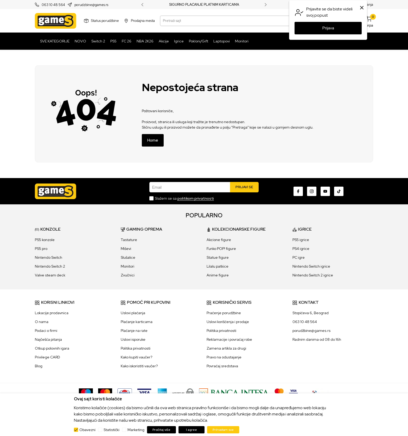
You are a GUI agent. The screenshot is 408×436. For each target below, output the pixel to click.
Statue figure (218, 257)
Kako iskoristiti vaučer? (139, 366)
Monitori (127, 266)
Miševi (126, 248)
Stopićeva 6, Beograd (310, 313)
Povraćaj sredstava (222, 366)
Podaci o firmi (46, 330)
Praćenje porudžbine (224, 313)
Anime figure (218, 275)
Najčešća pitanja (48, 339)
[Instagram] (311, 191)
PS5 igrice (300, 239)
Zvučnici (128, 275)
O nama (41, 321)
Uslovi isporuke (133, 339)
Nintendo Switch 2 (50, 266)
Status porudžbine (105, 20)
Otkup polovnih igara (52, 348)
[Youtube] (325, 191)
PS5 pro (41, 248)
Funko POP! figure (221, 248)
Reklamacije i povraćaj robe (229, 339)
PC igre (298, 257)
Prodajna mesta (143, 20)
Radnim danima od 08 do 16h (316, 339)
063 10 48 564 (53, 5)
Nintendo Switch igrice (311, 266)
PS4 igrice (300, 248)
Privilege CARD (47, 357)
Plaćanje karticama (136, 321)
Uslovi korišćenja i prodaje (228, 321)
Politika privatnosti (135, 348)
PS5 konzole (45, 239)
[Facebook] (298, 191)
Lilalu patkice (217, 266)
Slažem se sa (184, 198)
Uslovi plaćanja (133, 313)
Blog (38, 366)
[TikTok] (338, 191)
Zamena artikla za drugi (226, 348)
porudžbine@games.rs (311, 330)
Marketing (136, 430)
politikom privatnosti (195, 198)
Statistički (111, 430)
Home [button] (152, 140)
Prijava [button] (328, 28)
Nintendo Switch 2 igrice (312, 275)
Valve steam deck (50, 275)
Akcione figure (219, 239)
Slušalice (128, 257)
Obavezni (87, 430)
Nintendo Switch (48, 257)
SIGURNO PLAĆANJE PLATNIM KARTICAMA (204, 5)
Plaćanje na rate (134, 330)
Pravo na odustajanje (224, 357)
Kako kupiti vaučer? (136, 357)
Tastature (129, 239)
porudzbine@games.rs (91, 5)
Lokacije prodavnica (51, 313)
